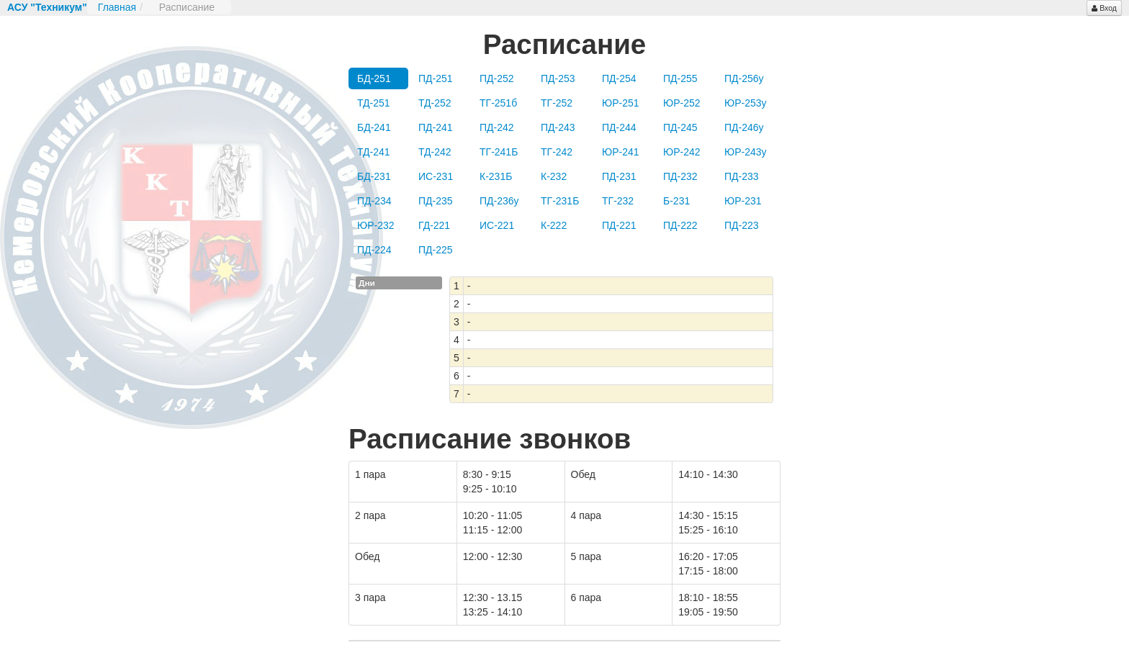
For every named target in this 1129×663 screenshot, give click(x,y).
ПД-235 (435, 201)
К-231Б (496, 176)
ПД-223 (741, 225)
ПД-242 (497, 127)
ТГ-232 (618, 201)
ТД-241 (373, 152)
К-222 (554, 225)
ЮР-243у (745, 152)
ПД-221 (619, 225)
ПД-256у (744, 78)
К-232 (554, 176)
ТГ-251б (498, 103)
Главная (117, 7)
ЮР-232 (376, 225)
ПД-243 (558, 127)
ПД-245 (680, 127)
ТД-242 (434, 152)
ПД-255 (680, 78)
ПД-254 (619, 78)
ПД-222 (680, 225)
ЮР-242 (682, 152)
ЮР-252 (682, 103)
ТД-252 (434, 103)
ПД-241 (435, 127)
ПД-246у (744, 127)
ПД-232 (680, 176)
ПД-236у (499, 201)
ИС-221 (497, 225)
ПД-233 (741, 176)
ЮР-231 (743, 201)
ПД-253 (558, 78)
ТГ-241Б (499, 152)
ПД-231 (619, 176)
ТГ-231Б (560, 201)
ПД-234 (374, 201)
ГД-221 (434, 225)
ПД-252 (497, 78)
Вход (1104, 8)
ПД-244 (619, 127)
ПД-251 (435, 78)
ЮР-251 (620, 103)
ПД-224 (374, 250)
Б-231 (676, 201)
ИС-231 (435, 176)
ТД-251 (373, 103)
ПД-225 (435, 250)
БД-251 (374, 78)
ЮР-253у (745, 103)
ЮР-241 (620, 152)
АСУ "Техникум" (47, 7)
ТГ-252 (556, 103)
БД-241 (374, 127)
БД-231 (374, 176)
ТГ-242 (556, 152)
